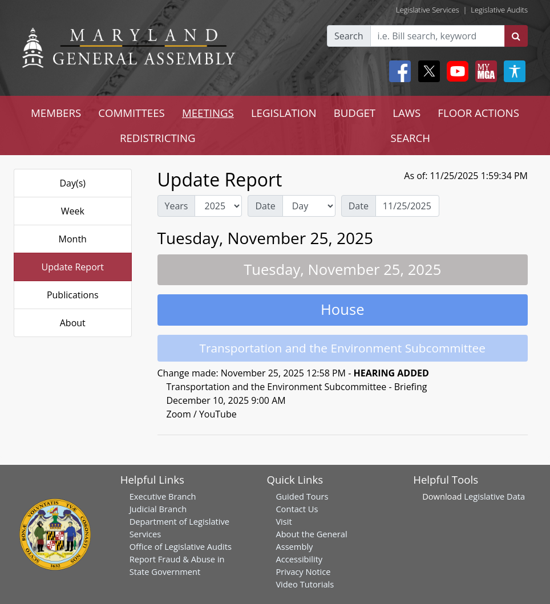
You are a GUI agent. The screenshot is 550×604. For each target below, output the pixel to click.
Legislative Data (494, 496)
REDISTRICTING (158, 138)
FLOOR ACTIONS (478, 113)
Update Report (73, 267)
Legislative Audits (499, 10)
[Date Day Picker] (407, 206)
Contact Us (297, 508)
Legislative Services (427, 10)
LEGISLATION (284, 113)
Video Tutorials (305, 584)
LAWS (406, 113)
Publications (73, 295)
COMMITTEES (131, 113)
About (73, 323)
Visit (284, 521)
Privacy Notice (303, 571)
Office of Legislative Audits (181, 546)
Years (176, 206)
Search (348, 36)
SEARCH (410, 138)
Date (265, 206)
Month (73, 239)
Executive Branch (163, 496)
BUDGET (354, 113)
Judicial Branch (158, 508)
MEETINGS (208, 113)
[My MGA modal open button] (484, 71)
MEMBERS (56, 113)
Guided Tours (302, 496)
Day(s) (72, 183)
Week (72, 211)
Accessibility (299, 559)
